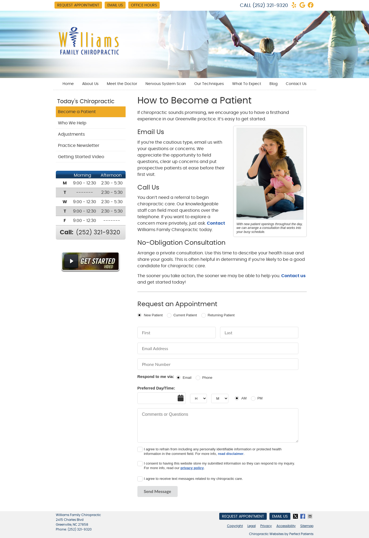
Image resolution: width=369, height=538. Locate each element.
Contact (216, 223)
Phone (207, 378)
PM (260, 398)
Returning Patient (221, 315)
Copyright (235, 526)
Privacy (266, 526)
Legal (251, 526)
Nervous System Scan (165, 84)
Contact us (293, 276)
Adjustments (71, 134)
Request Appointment (78, 5)
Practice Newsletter (78, 145)
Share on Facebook (303, 516)
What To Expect (246, 84)
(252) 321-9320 (270, 5)
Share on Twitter (296, 516)
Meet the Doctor (122, 84)
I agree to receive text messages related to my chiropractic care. (193, 479)
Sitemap (306, 526)
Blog (273, 84)
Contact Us (296, 84)
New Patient (153, 315)
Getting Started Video (81, 157)
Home (68, 84)
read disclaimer (230, 454)
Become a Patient (77, 112)
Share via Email (310, 516)
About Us (90, 84)
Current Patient (185, 315)
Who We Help (72, 123)
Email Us (115, 5)
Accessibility (286, 526)
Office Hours (144, 5)
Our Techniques (209, 84)
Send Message (157, 491)
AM (244, 398)
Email (187, 378)
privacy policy (192, 468)
